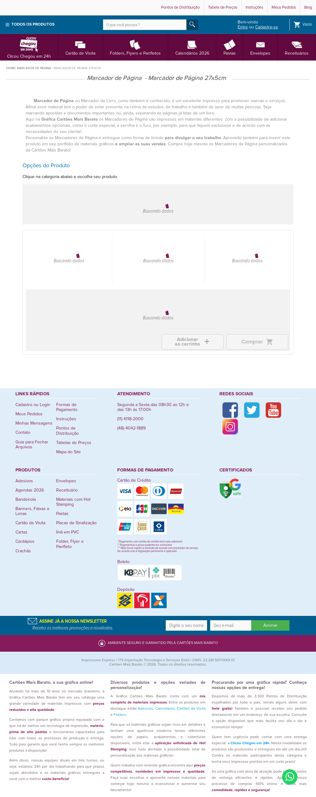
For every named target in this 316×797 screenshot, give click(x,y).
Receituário (67, 490)
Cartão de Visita (80, 47)
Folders (120, 715)
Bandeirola (25, 499)
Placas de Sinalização (76, 523)
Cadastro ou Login (32, 405)
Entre (243, 27)
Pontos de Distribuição (180, 8)
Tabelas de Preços (73, 443)
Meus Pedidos (284, 8)
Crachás (23, 551)
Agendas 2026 (29, 490)
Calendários (165, 709)
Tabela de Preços (222, 8)
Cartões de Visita (191, 709)
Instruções (254, 8)
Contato (22, 432)
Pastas (229, 47)
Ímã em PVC (67, 532)
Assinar (270, 625)
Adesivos (24, 481)
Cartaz (21, 532)
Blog (308, 8)
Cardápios (25, 541)
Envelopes (260, 47)
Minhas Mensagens (33, 423)
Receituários (297, 47)
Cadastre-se (266, 27)
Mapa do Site (68, 452)
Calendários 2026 (192, 47)
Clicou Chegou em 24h (29, 47)
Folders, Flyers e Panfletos (135, 47)
